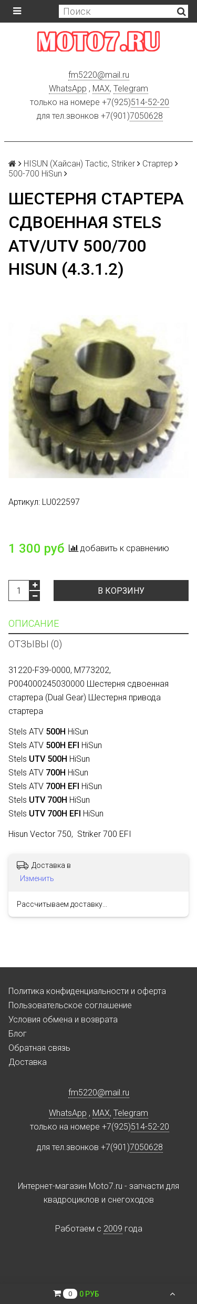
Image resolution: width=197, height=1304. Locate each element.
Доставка (27, 1062)
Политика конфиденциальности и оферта (87, 991)
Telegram (130, 89)
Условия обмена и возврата (63, 1019)
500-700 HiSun (35, 174)
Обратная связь (39, 1048)
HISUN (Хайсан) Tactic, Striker (79, 164)
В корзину (121, 591)
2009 (112, 1229)
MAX (101, 89)
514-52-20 (150, 102)
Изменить (37, 878)
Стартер (157, 164)
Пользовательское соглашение (70, 1005)
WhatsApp (68, 89)
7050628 (146, 116)
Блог (17, 1034)
